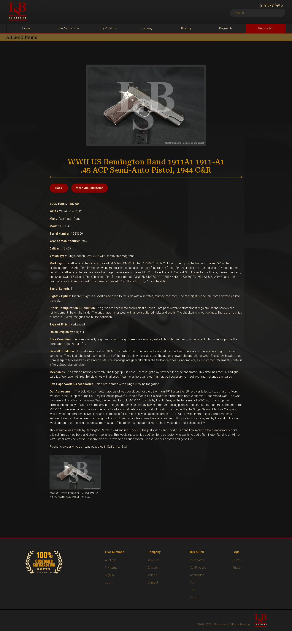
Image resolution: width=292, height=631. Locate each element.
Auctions (110, 560)
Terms (236, 560)
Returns (195, 597)
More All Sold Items (89, 188)
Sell (192, 582)
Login (108, 582)
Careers (152, 567)
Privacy (237, 567)
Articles (152, 575)
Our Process (198, 567)
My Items (111, 567)
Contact (152, 582)
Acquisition (197, 575)
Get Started (197, 560)
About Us (153, 560)
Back (58, 188)
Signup (109, 575)
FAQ (192, 590)
